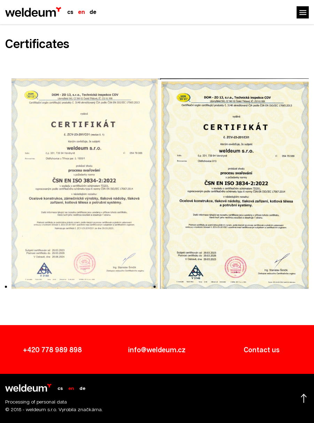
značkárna (90, 409)
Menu (303, 12)
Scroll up (303, 398)
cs (70, 11)
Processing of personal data (36, 402)
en (81, 11)
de (92, 11)
